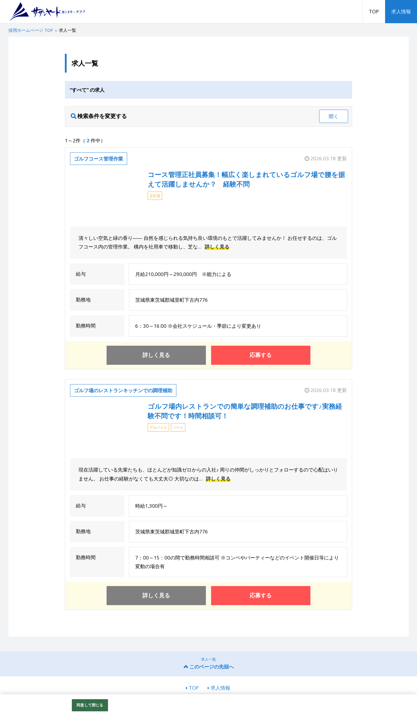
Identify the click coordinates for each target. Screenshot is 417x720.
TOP (374, 11)
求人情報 (401, 11)
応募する (261, 355)
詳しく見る (217, 246)
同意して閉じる (89, 705)
